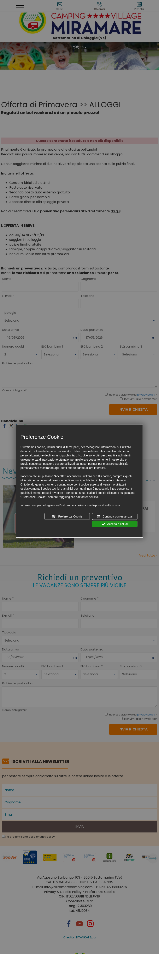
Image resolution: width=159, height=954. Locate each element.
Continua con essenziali (114, 517)
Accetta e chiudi (115, 524)
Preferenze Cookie (67, 517)
